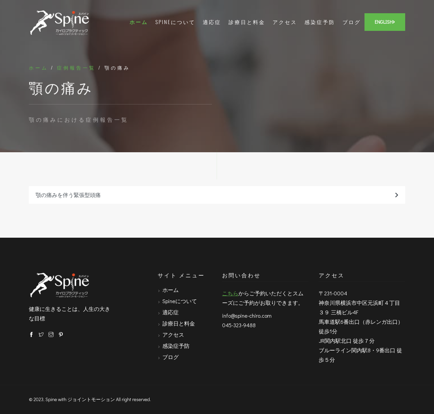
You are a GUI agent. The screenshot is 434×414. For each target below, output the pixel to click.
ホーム (139, 21)
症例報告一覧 (76, 68)
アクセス (285, 21)
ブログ (351, 21)
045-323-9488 (239, 325)
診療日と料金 (247, 21)
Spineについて (175, 21)
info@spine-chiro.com (247, 315)
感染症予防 (319, 21)
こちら (230, 293)
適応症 (212, 21)
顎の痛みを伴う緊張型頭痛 (217, 194)
